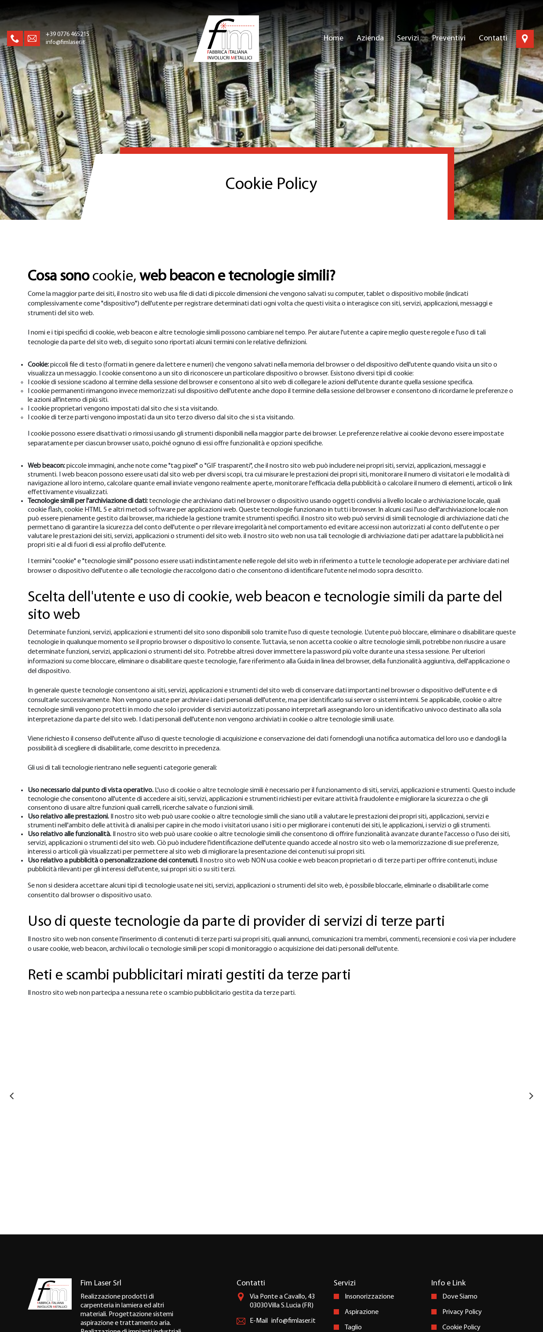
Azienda (370, 38)
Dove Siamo (459, 1206)
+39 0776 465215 (67, 34)
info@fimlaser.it (65, 42)
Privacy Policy (462, 1221)
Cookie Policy (461, 1237)
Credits (452, 1252)
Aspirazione (362, 1221)
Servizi (408, 38)
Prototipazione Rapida (378, 1252)
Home (333, 38)
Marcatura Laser (368, 1267)
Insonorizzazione (369, 1206)
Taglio (353, 1237)
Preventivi (449, 38)
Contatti (493, 38)
